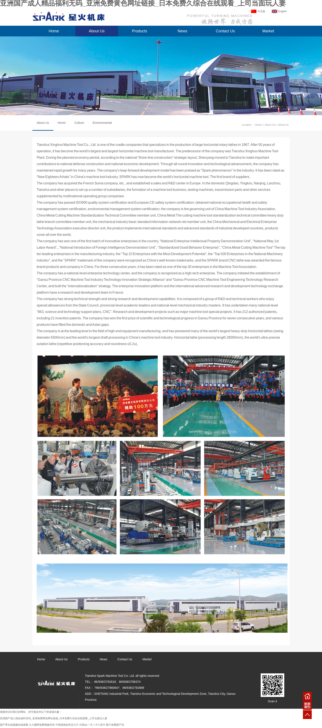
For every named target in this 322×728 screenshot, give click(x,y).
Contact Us (225, 31)
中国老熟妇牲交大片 (67, 724)
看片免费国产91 (115, 724)
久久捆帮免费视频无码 (42, 724)
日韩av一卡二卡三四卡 (92, 724)
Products (139, 31)
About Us (97, 31)
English (282, 11)
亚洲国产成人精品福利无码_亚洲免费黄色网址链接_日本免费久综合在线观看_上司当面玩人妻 (53, 718)
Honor (62, 122)
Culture (79, 122)
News (182, 31)
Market (268, 31)
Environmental (102, 122)
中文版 (261, 11)
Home (54, 31)
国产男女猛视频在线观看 (14, 724)
